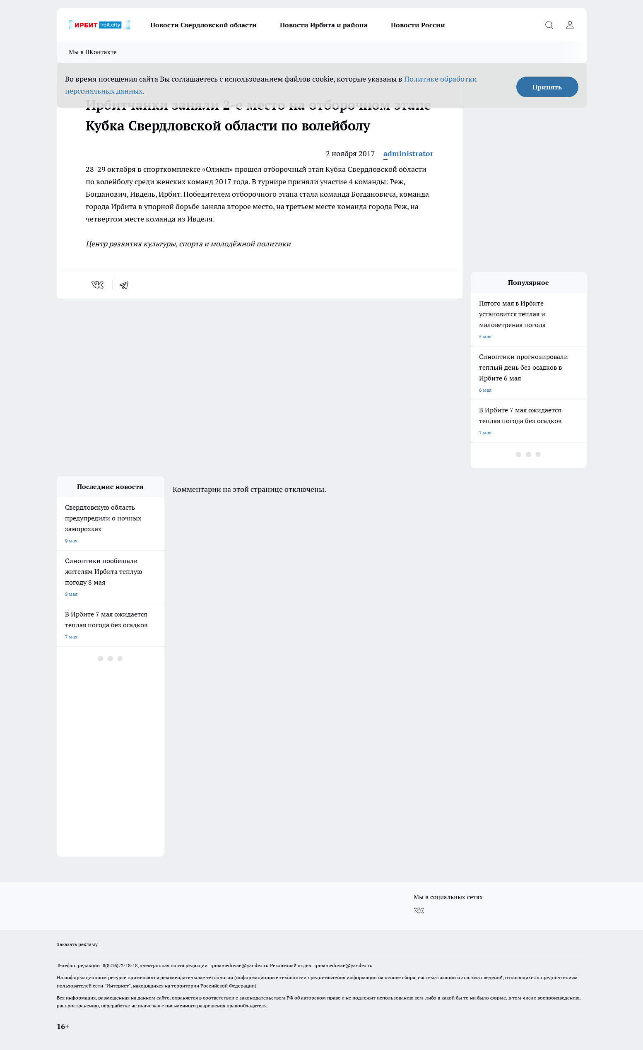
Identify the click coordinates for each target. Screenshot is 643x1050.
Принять (547, 87)
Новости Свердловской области (203, 25)
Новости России (418, 25)
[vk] (98, 285)
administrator (408, 153)
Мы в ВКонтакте (93, 52)
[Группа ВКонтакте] (419, 910)
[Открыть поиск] (549, 25)
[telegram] (126, 285)
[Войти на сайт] (570, 25)
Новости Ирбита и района (324, 25)
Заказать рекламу (77, 944)
